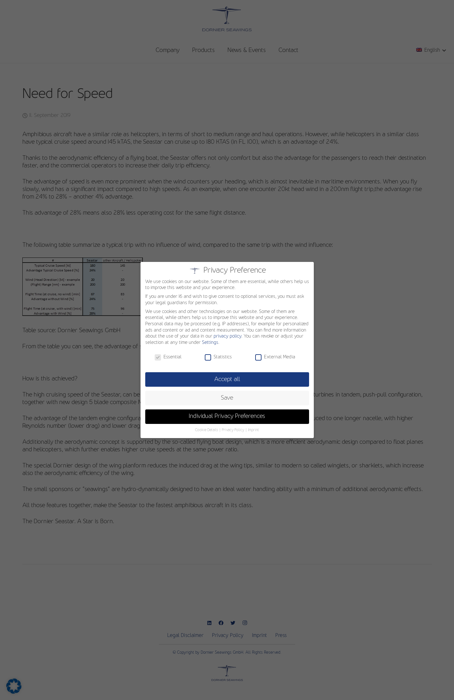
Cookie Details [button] (207, 430)
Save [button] (227, 398)
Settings (210, 342)
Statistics (218, 357)
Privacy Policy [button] (233, 430)
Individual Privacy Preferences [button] (227, 416)
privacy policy (227, 336)
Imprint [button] (253, 430)
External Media (275, 357)
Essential (168, 357)
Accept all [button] (227, 379)
